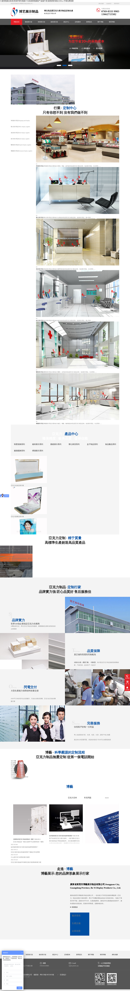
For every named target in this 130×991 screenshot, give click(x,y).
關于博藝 (100, 22)
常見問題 (87, 798)
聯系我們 (116, 3)
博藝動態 (57, 798)
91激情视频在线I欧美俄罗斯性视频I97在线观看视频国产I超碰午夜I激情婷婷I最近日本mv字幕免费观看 (37, 1)
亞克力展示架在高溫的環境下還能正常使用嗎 (25, 852)
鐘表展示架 (54, 22)
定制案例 (78, 22)
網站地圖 (101, 3)
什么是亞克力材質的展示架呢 (20, 857)
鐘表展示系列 (37, 444)
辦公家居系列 (74, 444)
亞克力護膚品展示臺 (17, 516)
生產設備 (76, 923)
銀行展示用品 (40, 320)
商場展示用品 (40, 166)
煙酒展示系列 (37, 451)
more (107, 798)
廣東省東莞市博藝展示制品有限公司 (95, 886)
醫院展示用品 (40, 372)
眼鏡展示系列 (55, 444)
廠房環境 (76, 915)
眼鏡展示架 (28, 22)
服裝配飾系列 (19, 451)
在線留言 (108, 3)
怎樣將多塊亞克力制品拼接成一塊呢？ (27, 839)
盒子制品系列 (92, 444)
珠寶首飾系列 (19, 444)
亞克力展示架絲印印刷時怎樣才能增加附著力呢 (26, 862)
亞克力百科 (72, 798)
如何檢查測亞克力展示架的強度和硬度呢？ (64, 835)
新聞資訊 (89, 22)
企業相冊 (76, 931)
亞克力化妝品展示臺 (17, 485)
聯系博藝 (112, 22)
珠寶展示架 (41, 22)
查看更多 (75, 907)
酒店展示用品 (40, 269)
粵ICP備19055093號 (47, 975)
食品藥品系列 (110, 444)
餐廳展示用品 (40, 423)
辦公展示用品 (40, 217)
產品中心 (66, 22)
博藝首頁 (16, 22)
